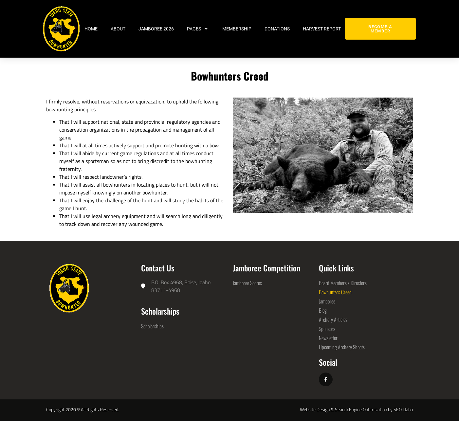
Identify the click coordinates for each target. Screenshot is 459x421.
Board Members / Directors (343, 283)
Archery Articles (333, 319)
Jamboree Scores (247, 283)
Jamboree (327, 301)
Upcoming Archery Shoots (342, 347)
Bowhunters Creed (335, 292)
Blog (323, 310)
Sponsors (327, 329)
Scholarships (152, 326)
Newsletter (328, 338)
